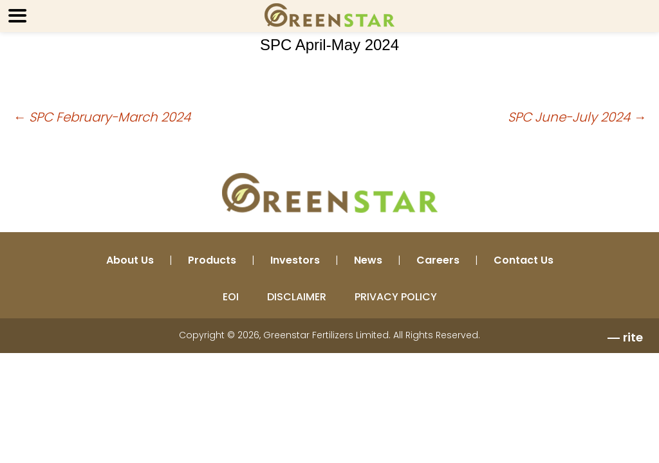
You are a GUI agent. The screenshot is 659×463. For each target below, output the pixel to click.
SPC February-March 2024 (101, 117)
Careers (437, 260)
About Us (130, 260)
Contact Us (523, 260)
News (368, 260)
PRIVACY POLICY (396, 296)
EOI (231, 296)
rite (633, 337)
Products (212, 260)
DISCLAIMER (296, 296)
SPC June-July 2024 (577, 117)
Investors (295, 260)
